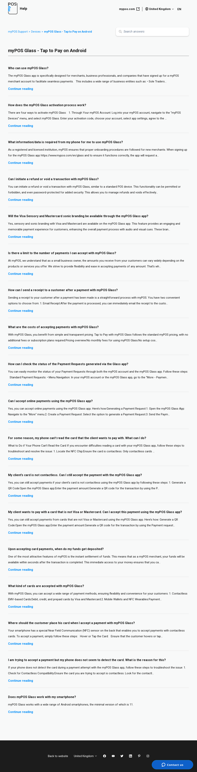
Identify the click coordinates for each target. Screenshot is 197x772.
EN (179, 9)
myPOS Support (18, 31)
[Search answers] (152, 31)
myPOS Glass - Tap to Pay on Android (68, 31)
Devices (36, 31)
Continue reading (20, 89)
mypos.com (129, 9)
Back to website (58, 756)
